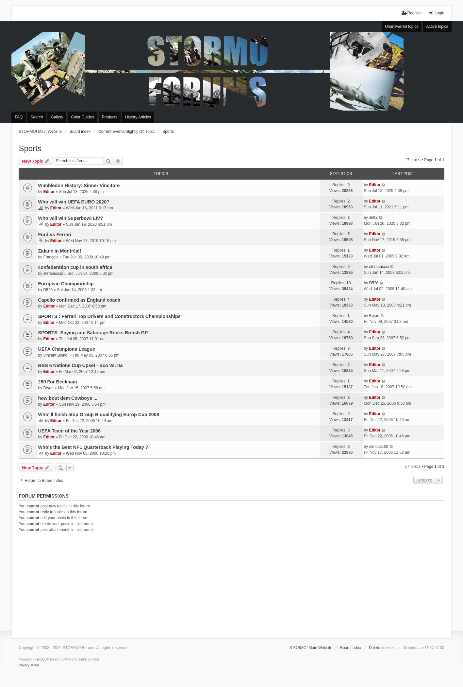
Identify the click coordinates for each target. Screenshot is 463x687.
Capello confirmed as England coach (79, 300)
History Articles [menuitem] (138, 117)
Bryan (374, 315)
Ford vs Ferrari (54, 234)
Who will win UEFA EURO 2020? (73, 201)
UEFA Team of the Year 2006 (69, 430)
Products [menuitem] (109, 117)
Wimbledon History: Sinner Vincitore (79, 185)
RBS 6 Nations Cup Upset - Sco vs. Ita (80, 365)
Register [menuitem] (412, 12)
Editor (49, 191)
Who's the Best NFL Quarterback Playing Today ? (93, 447)
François (50, 257)
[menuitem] (24, 665)
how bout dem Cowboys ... (67, 398)
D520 (48, 290)
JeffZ (373, 217)
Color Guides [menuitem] (82, 117)
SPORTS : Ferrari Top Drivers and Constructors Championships (109, 316)
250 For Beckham (57, 381)
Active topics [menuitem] (437, 26)
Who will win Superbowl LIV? (70, 218)
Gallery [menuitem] (57, 117)
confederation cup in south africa (75, 267)
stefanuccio (53, 273)
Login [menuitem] (436, 12)
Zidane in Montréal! (59, 251)
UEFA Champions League (66, 349)
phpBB (42, 659)
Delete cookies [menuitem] (382, 647)
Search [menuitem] (36, 117)
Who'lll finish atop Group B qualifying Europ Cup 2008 (98, 414)
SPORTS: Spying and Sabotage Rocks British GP (93, 332)
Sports (30, 148)
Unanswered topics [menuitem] (401, 26)
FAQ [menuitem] (19, 117)
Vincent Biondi (55, 355)
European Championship (65, 283)
